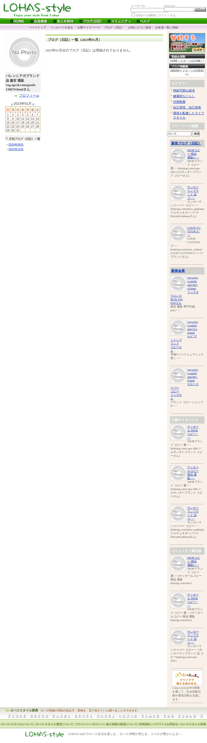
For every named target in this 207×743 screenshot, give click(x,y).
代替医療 (179, 102)
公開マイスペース (88, 27)
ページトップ (37, 27)
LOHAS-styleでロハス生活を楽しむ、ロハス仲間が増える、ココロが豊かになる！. (125, 734)
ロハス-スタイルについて (17, 724)
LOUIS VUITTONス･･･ (194, 231)
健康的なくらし (184, 96)
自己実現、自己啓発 (187, 107)
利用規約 (145, 724)
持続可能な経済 (184, 90)
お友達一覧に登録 (166, 27)
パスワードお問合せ (165, 724)
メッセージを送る (61, 27)
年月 (16, 144)
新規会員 (178, 271)
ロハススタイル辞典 (24, 710)
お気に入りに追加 (139, 27)
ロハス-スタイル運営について (54, 724)
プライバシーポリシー (89, 724)
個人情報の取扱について (121, 724)
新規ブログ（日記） (186, 143)
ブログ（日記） (114, 27)
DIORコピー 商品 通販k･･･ (193, 154)
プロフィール (29, 95)
